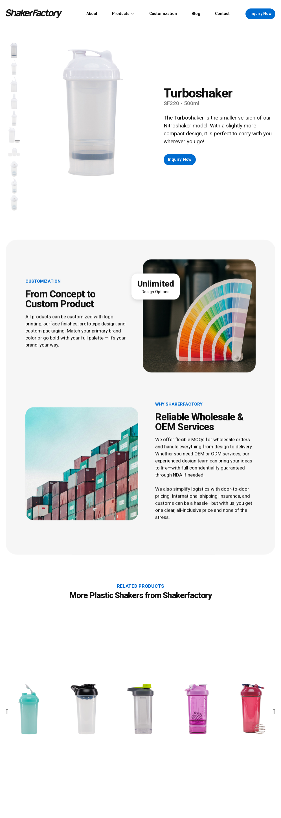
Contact (222, 13)
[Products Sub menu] (133, 14)
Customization (163, 13)
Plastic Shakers (116, 634)
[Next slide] (274, 750)
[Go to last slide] (7, 750)
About (91, 13)
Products (120, 13)
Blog (196, 13)
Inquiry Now (260, 13)
